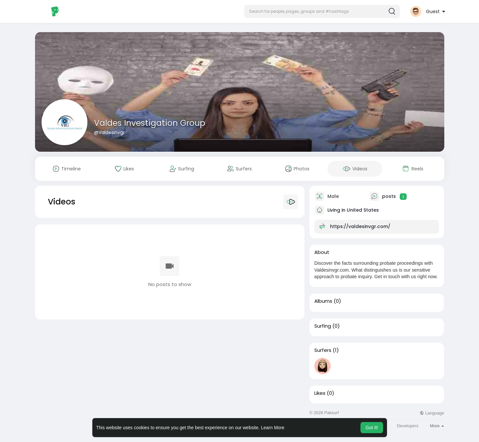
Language (432, 413)
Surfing (322, 326)
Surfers (322, 350)
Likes (319, 393)
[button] (322, 11)
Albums (323, 301)
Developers (407, 426)
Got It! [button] (371, 427)
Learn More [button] (273, 427)
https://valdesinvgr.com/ (360, 226)
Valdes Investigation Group (149, 123)
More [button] (437, 425)
